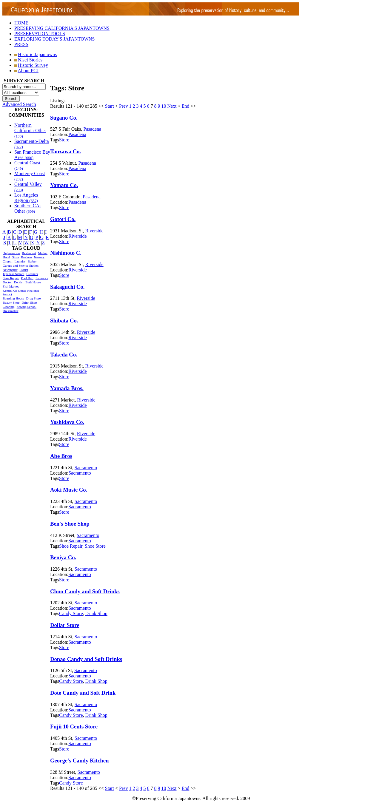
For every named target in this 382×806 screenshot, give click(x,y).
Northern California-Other (30, 130)
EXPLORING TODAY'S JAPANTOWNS (54, 38)
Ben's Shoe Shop (70, 524)
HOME (21, 22)
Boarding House (13, 298)
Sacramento (86, 467)
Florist (23, 269)
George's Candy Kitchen (79, 760)
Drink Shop (29, 302)
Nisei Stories (30, 59)
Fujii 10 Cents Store (74, 726)
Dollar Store (64, 625)
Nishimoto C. (65, 253)
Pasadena (92, 129)
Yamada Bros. (67, 388)
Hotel (6, 257)
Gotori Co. (63, 219)
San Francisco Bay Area (32, 154)
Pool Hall (27, 278)
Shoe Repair (11, 278)
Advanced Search (19, 104)
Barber (32, 261)
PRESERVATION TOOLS (39, 33)
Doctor (7, 282)
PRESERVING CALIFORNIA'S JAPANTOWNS (62, 28)
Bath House (33, 282)
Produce (26, 257)
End (186, 106)
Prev (123, 106)
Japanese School (13, 274)
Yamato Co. (64, 185)
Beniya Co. (63, 557)
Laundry (19, 261)
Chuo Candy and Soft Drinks (85, 591)
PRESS (21, 44)
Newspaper (10, 269)
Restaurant (29, 253)
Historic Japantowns (37, 54)
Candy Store (71, 613)
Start (109, 106)
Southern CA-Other (27, 208)
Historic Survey (33, 65)
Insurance (42, 278)
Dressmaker (11, 311)
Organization (11, 253)
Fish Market (11, 286)
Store (15, 257)
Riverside (94, 230)
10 (163, 106)
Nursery (39, 257)
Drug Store (33, 298)
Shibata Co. (64, 320)
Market (42, 253)
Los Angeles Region (26, 197)
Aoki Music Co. (68, 490)
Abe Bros (61, 456)
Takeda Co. (63, 354)
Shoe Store (95, 546)
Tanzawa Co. (65, 151)
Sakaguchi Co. (67, 287)
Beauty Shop (11, 302)
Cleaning (9, 306)
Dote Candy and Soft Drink (82, 693)
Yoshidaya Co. (67, 422)
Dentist (19, 282)
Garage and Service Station (20, 265)
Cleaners (32, 274)
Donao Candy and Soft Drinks (86, 659)
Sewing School (26, 306)
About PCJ (28, 70)
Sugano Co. (63, 118)
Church (7, 261)
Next (171, 106)
